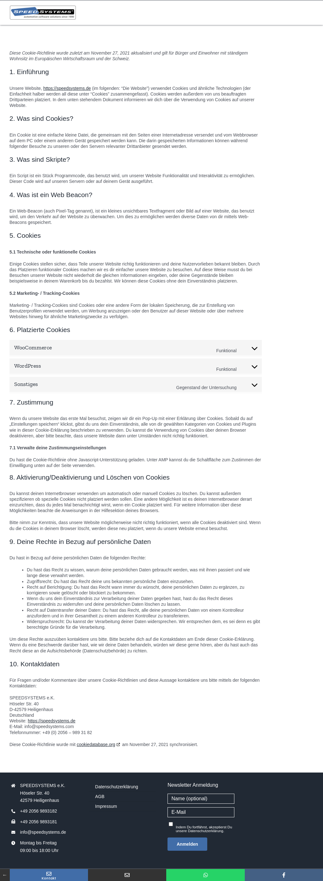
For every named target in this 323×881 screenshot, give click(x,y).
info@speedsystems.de (43, 832)
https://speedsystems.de (67, 88)
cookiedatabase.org (96, 744)
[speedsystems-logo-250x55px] (42, 7)
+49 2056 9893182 (38, 811)
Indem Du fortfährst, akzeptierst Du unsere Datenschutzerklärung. (204, 829)
